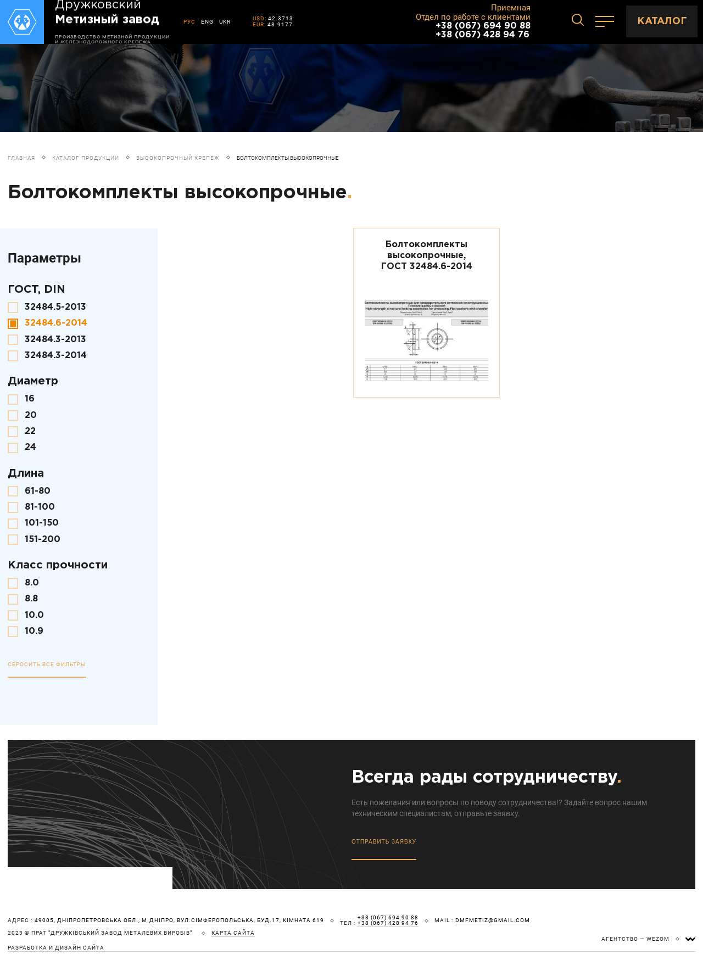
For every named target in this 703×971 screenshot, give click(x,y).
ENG (207, 22)
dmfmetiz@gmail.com (492, 920)
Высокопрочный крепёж (178, 158)
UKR (225, 22)
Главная (21, 158)
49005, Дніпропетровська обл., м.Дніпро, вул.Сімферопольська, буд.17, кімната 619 (179, 920)
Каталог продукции (85, 158)
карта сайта (233, 933)
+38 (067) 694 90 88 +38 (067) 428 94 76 (483, 30)
